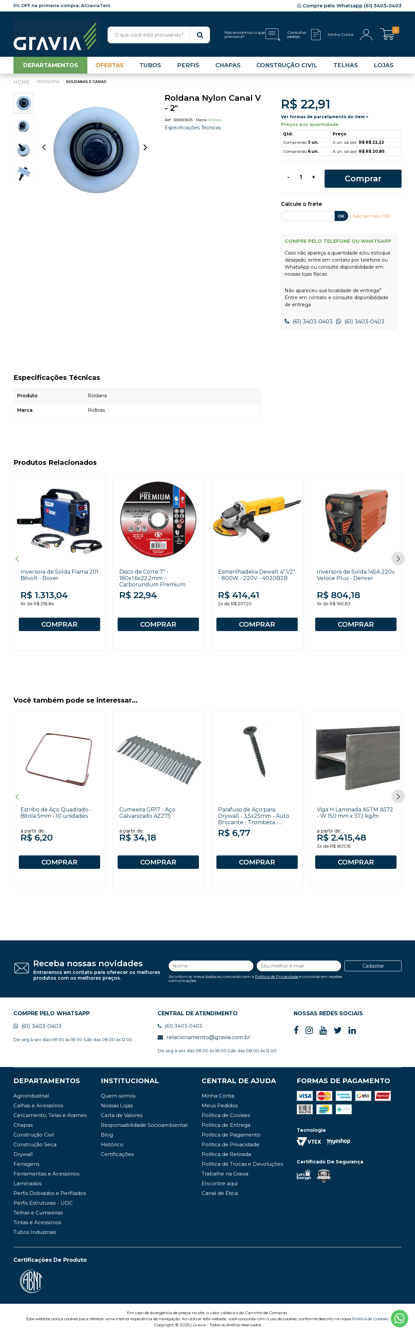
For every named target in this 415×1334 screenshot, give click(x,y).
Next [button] (145, 147)
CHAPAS (228, 65)
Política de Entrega (226, 1125)
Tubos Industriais (34, 1232)
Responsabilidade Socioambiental (144, 1125)
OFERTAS (109, 65)
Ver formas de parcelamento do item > (324, 116)
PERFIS (188, 65)
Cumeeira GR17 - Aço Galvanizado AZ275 (147, 812)
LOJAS (383, 65)
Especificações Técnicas (193, 128)
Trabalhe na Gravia (225, 1173)
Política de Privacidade (276, 976)
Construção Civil (33, 1134)
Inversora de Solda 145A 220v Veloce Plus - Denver (356, 575)
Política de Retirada (226, 1154)
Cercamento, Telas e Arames (50, 1115)
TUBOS (150, 65)
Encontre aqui (220, 1183)
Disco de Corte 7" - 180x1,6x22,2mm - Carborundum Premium (152, 578)
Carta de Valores (121, 1115)
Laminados (27, 1183)
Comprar (363, 178)
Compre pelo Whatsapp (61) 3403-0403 (349, 6)
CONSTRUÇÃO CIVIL (286, 65)
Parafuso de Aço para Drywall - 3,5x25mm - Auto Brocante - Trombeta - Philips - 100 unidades (253, 819)
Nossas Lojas (117, 1105)
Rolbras (214, 120)
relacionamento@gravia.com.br (204, 1037)
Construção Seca (34, 1144)
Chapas (23, 1125)
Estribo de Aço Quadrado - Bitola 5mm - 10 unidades (56, 812)
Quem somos (118, 1096)
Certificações (117, 1154)
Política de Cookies (226, 1115)
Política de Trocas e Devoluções (242, 1164)
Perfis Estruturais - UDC (43, 1203)
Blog (107, 1134)
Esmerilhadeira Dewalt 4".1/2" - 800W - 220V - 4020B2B (256, 575)
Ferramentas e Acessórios (46, 1173)
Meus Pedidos (220, 1105)
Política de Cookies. (370, 1318)
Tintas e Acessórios (37, 1222)
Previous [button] (43, 147)
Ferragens (26, 1164)
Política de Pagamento (231, 1134)
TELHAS (345, 65)
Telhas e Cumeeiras (38, 1212)
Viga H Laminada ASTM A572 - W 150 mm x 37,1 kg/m (355, 812)
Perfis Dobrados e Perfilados (49, 1193)
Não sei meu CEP (371, 216)
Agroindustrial (31, 1096)
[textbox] (159, 35)
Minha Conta (218, 1096)
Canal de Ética (220, 1193)
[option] (94, 150)
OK (341, 216)
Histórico (112, 1144)
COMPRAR (59, 624)
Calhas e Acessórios (38, 1105)
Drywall (23, 1154)
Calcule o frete (301, 204)
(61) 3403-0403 (309, 321)
